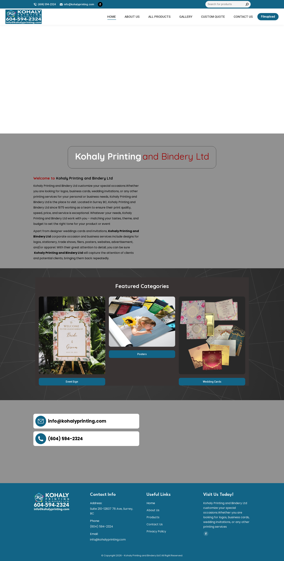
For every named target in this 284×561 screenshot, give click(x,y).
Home (151, 503)
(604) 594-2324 (44, 4)
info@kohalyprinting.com (76, 4)
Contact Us (155, 524)
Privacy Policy (156, 531)
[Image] (72, 335)
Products (153, 517)
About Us (153, 510)
